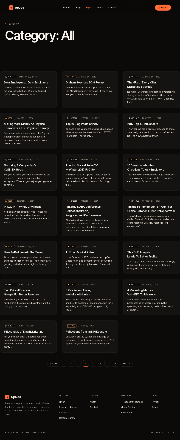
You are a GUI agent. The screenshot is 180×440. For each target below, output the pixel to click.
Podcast (67, 7)
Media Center (128, 407)
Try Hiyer (163, 7)
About (100, 7)
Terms (155, 407)
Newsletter (126, 412)
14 (115, 363)
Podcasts (64, 412)
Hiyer (88, 7)
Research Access (68, 407)
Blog (78, 7)
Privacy (155, 401)
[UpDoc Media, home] (16, 7)
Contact (112, 7)
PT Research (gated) (132, 401)
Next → (126, 363)
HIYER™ (171, 432)
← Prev (53, 363)
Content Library (67, 418)
